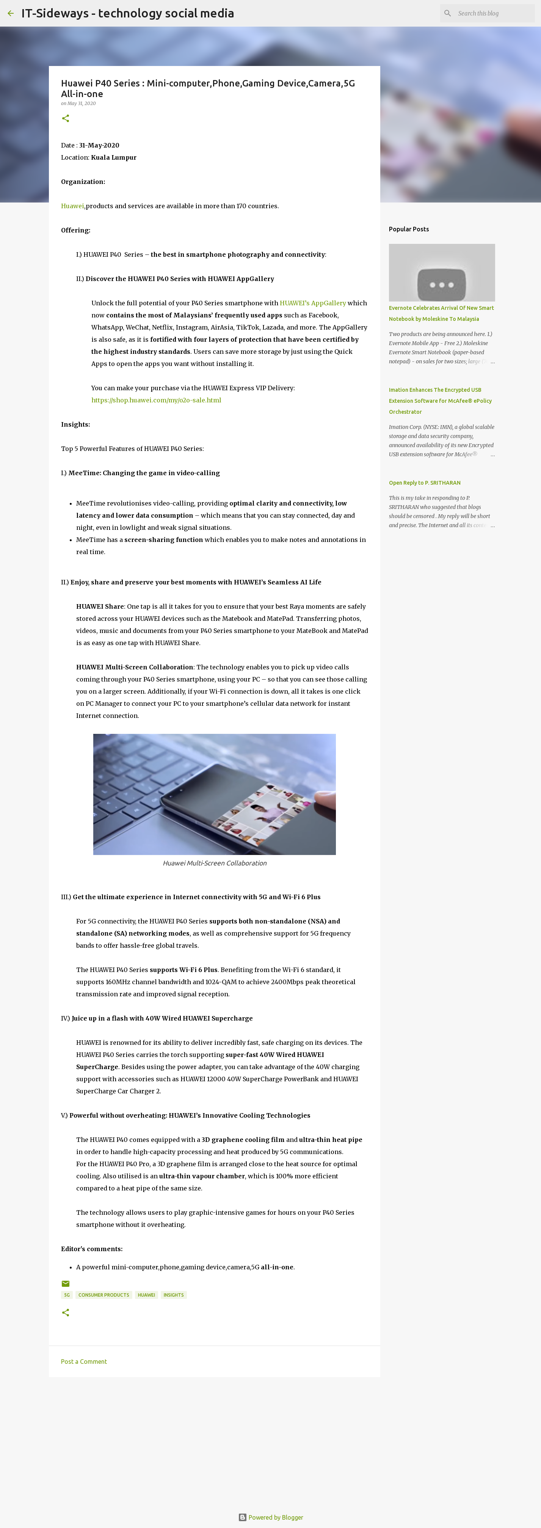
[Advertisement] (214, 1441)
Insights (174, 1294)
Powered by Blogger (270, 1517)
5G (67, 1294)
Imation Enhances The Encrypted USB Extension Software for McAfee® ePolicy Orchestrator (440, 401)
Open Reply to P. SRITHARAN (425, 483)
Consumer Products (103, 1294)
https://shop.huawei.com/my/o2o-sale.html (156, 400)
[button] (65, 119)
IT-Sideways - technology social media (127, 13)
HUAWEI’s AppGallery (312, 303)
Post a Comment (84, 1361)
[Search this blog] (495, 13)
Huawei (72, 206)
